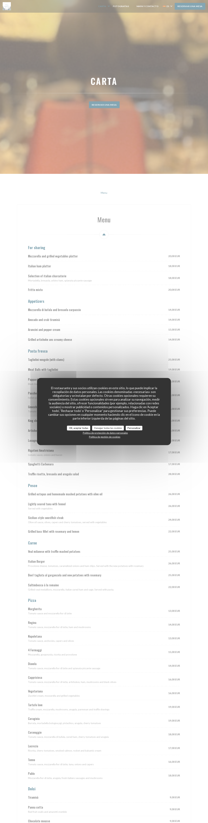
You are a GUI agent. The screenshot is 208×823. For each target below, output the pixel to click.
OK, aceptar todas (78, 427)
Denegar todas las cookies (108, 427)
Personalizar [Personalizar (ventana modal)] (134, 427)
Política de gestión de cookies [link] (104, 436)
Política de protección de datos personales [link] (105, 432)
